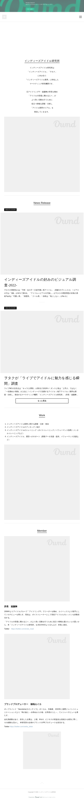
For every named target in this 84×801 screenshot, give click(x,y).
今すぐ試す (30, 9)
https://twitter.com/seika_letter (21, 726)
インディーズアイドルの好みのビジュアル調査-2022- (40, 282)
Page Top (42, 783)
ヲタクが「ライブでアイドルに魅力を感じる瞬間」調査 (41, 380)
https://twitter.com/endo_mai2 (22, 629)
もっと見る (42, 401)
